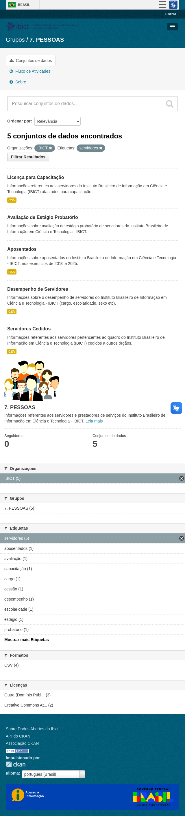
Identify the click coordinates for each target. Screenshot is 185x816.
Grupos (15, 39)
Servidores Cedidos (29, 328)
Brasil (24, 4)
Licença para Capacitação (35, 177)
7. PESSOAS (46, 39)
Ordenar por (19, 121)
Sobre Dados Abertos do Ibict (32, 729)
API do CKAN (18, 736)
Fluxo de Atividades (30, 71)
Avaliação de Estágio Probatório (42, 217)
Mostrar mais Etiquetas (26, 639)
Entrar (170, 14)
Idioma (12, 773)
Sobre (18, 82)
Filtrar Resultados (28, 157)
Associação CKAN (22, 743)
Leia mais (94, 421)
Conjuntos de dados (31, 60)
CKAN (15, 764)
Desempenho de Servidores (37, 289)
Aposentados (21, 249)
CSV (11, 200)
